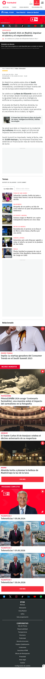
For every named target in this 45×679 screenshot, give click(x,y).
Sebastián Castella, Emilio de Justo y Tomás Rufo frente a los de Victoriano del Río (7, 197)
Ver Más (22, 479)
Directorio (22, 635)
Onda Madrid (24, 7)
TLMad (14, 7)
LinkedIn (29, 26)
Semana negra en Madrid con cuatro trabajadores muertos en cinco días (7, 219)
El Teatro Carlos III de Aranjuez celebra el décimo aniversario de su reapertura (22, 418)
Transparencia (22, 632)
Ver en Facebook (4, 597)
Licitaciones (22, 647)
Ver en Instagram (16, 596)
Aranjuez (4, 433)
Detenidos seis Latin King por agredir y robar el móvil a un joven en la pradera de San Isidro (7, 242)
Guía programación (22, 617)
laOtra (22, 614)
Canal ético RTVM (22, 650)
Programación (37, 7)
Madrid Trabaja (7, 353)
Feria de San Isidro (20, 193)
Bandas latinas (18, 238)
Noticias (6, 7)
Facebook (3, 26)
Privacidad (22, 656)
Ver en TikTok (22, 597)
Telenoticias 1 (6, 516)
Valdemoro (17, 204)
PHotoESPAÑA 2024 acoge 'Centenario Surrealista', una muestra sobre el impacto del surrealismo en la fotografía (22, 381)
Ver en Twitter (10, 597)
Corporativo (22, 623)
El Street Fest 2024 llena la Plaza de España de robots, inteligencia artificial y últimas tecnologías (7, 120)
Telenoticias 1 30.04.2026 (22, 565)
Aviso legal (22, 659)
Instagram (16, 26)
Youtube (35, 26)
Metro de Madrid (19, 226)
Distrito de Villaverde (9, 182)
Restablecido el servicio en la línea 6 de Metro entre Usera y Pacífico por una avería (7, 231)
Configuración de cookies (22, 666)
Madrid (3, 467)
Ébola (15, 249)
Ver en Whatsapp (41, 596)
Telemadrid (22, 608)
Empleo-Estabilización (22, 644)
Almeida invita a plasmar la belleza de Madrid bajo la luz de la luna (22, 453)
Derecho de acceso (22, 641)
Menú (42, 2)
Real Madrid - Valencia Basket (27, 12)
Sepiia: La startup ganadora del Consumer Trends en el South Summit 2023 (22, 338)
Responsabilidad (22, 629)
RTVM (22, 602)
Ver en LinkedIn (28, 596)
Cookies (22, 662)
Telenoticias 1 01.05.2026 (22, 533)
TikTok (22, 26)
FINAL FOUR (9, 12)
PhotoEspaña (6, 396)
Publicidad (22, 638)
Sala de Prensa (22, 626)
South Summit (21, 182)
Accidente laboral (20, 215)
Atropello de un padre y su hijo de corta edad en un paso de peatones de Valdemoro (7, 208)
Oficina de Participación (22, 653)
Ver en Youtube (35, 596)
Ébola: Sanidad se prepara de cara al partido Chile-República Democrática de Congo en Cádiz (7, 253)
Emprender (6, 30)
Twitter (9, 26)
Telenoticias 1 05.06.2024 (22, 501)
